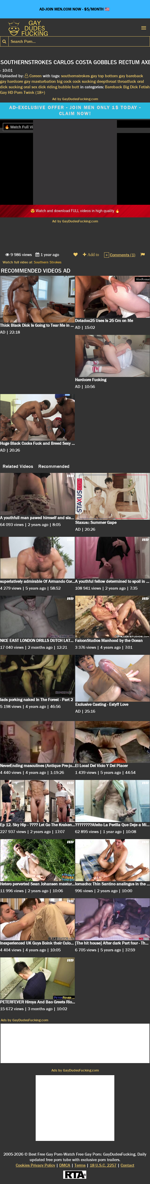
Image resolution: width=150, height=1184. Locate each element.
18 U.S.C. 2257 (103, 1165)
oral (140, 81)
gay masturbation (40, 81)
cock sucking (84, 81)
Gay (3, 92)
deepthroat (106, 81)
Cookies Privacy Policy (35, 1165)
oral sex (30, 87)
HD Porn (15, 92)
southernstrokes (75, 76)
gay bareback (131, 76)
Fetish (144, 87)
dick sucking (11, 87)
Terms (79, 1165)
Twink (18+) (34, 92)
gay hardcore (11, 81)
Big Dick (130, 87)
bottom (111, 76)
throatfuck (126, 81)
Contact (127, 1165)
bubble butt (68, 87)
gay (94, 76)
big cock (64, 81)
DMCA (64, 1165)
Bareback (113, 87)
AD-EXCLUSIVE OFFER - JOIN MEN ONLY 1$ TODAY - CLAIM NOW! (75, 111)
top (101, 76)
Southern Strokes (47, 262)
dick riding (47, 87)
